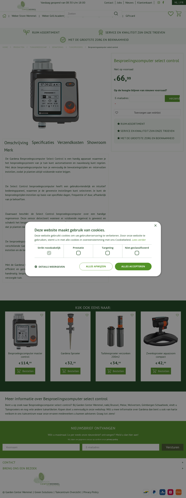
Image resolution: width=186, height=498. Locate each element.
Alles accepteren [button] (133, 266)
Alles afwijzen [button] (96, 266)
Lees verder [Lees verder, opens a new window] (139, 239)
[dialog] (93, 249)
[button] (50, 266)
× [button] (155, 225)
